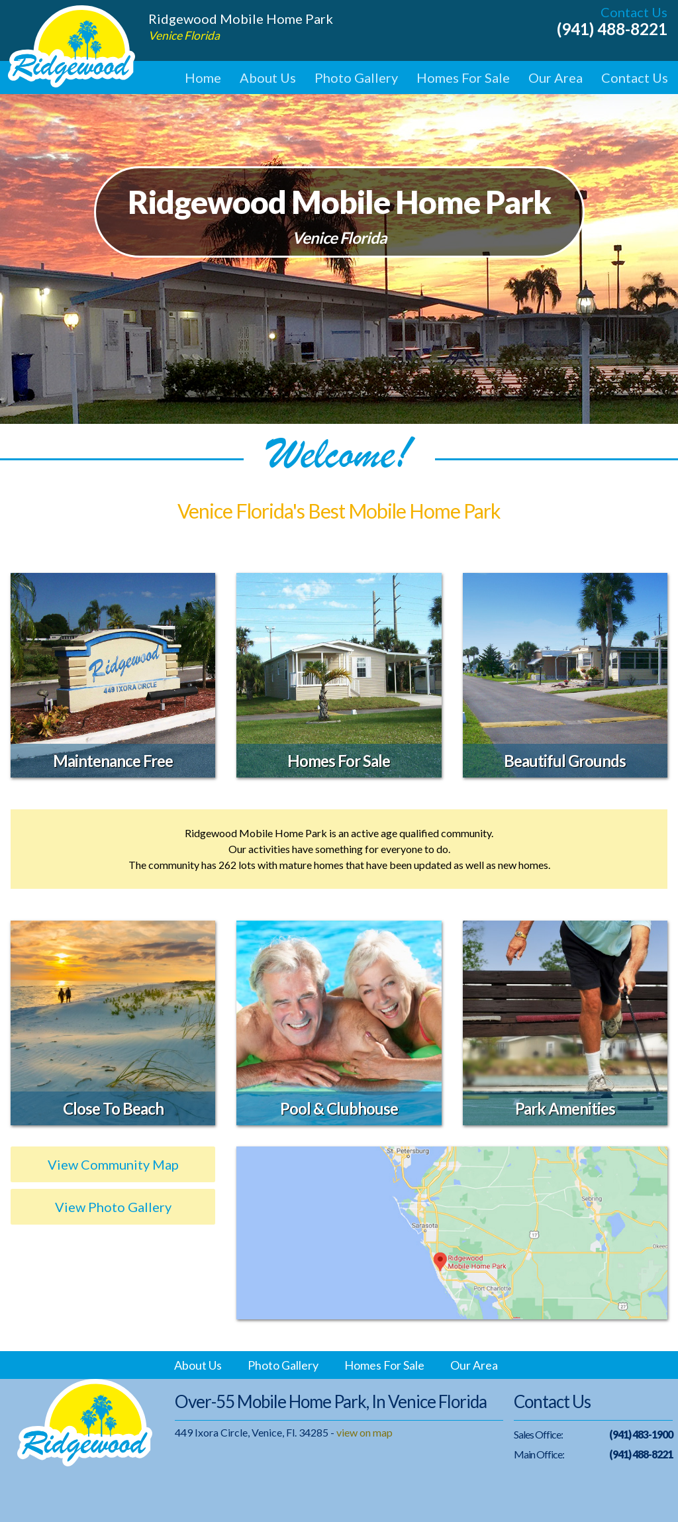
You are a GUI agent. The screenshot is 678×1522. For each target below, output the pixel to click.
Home (203, 77)
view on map (364, 1432)
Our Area (555, 77)
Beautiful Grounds (565, 760)
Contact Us (634, 77)
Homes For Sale (463, 77)
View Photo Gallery (113, 1207)
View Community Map (113, 1164)
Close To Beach (113, 1108)
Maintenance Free (113, 760)
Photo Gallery (356, 77)
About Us (268, 77)
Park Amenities (565, 1108)
